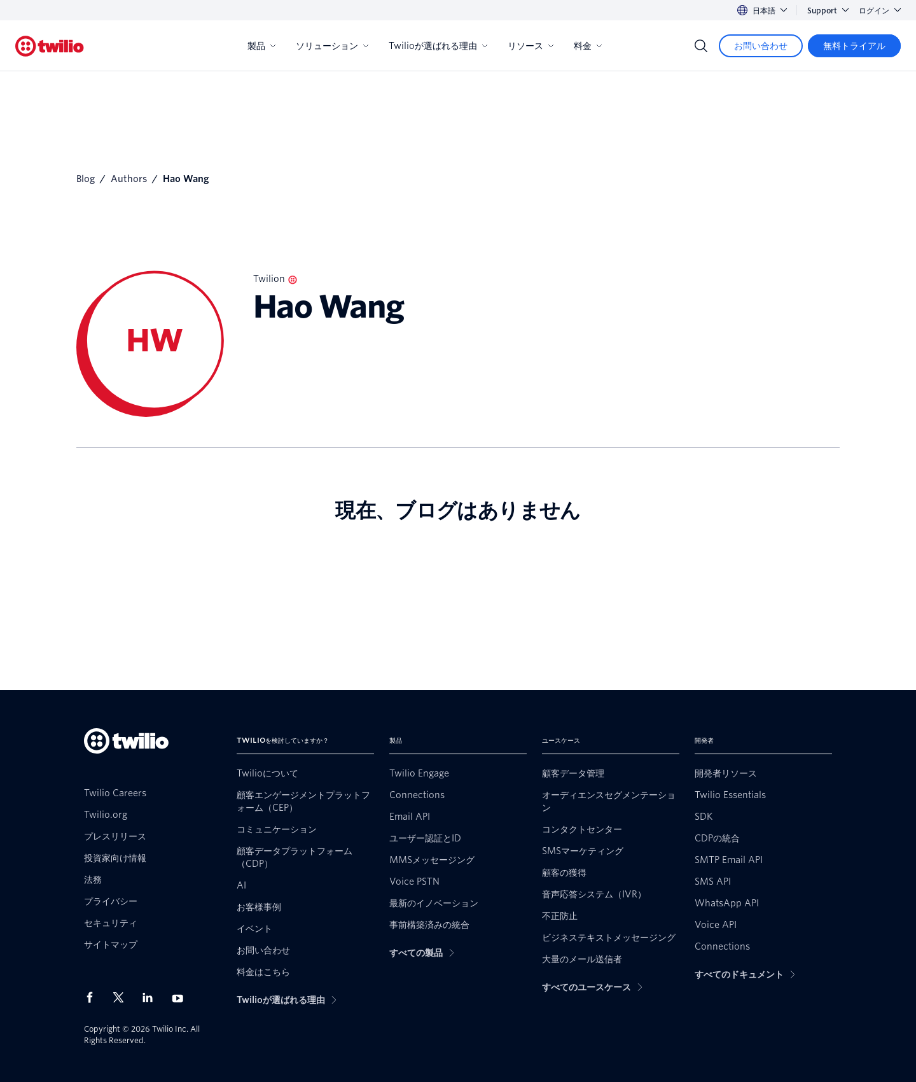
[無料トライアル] (854, 45)
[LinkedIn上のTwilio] (152, 997)
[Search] (701, 46)
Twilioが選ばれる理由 (438, 46)
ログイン (880, 10)
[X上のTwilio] (122, 997)
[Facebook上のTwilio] (93, 997)
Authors (129, 179)
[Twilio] (49, 46)
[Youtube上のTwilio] (181, 997)
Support (828, 10)
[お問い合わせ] (761, 45)
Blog (85, 179)
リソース (530, 46)
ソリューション (332, 46)
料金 (588, 46)
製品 (261, 46)
